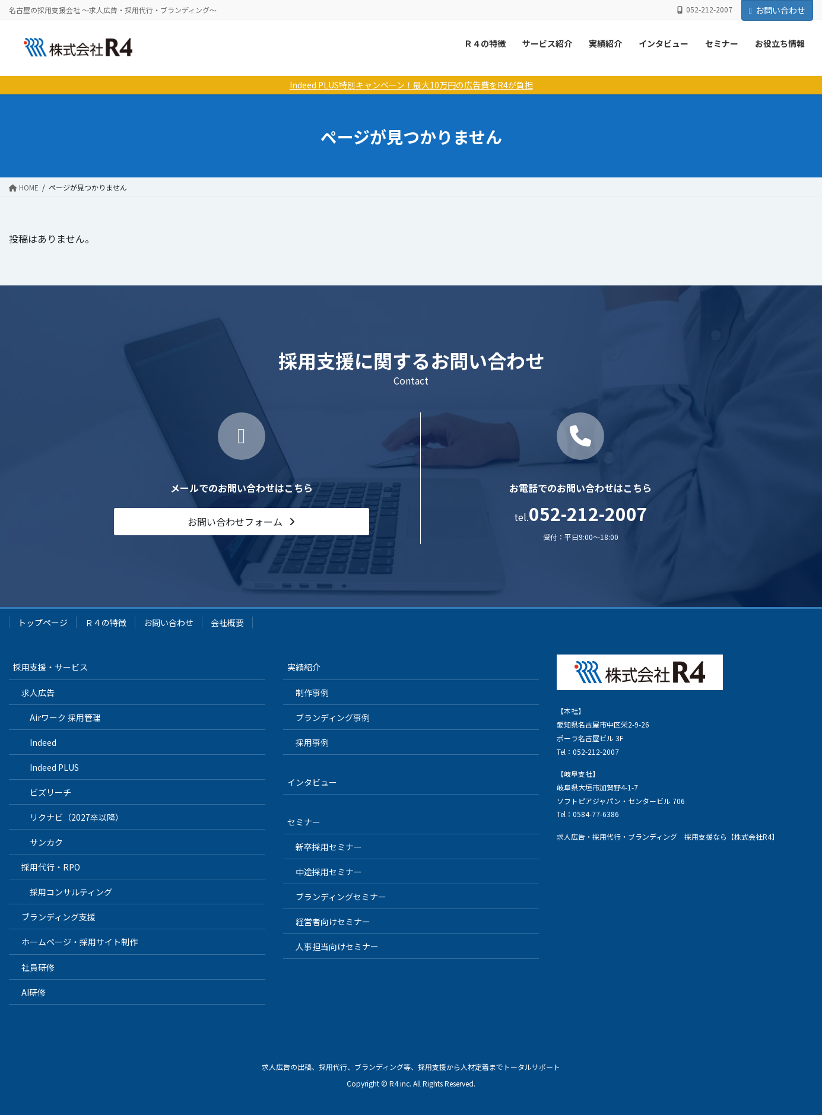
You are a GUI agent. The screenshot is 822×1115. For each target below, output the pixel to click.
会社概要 (227, 622)
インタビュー (663, 43)
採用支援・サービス (50, 667)
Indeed (43, 742)
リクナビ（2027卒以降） (76, 817)
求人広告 (38, 692)
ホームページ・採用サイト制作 (79, 942)
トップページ (43, 622)
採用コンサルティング (71, 892)
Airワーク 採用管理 (65, 717)
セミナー (721, 43)
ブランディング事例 (333, 717)
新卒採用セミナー (329, 847)
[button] (241, 521)
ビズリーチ (50, 792)
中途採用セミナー (329, 872)
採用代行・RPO (50, 867)
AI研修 (33, 992)
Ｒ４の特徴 (485, 43)
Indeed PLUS (54, 767)
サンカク (46, 842)
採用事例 (312, 742)
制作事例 (312, 692)
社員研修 (38, 967)
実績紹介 (605, 43)
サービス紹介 (547, 43)
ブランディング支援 (58, 917)
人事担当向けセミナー (337, 946)
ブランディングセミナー (341, 897)
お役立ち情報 (780, 43)
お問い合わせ (777, 10)
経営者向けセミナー (333, 921)
